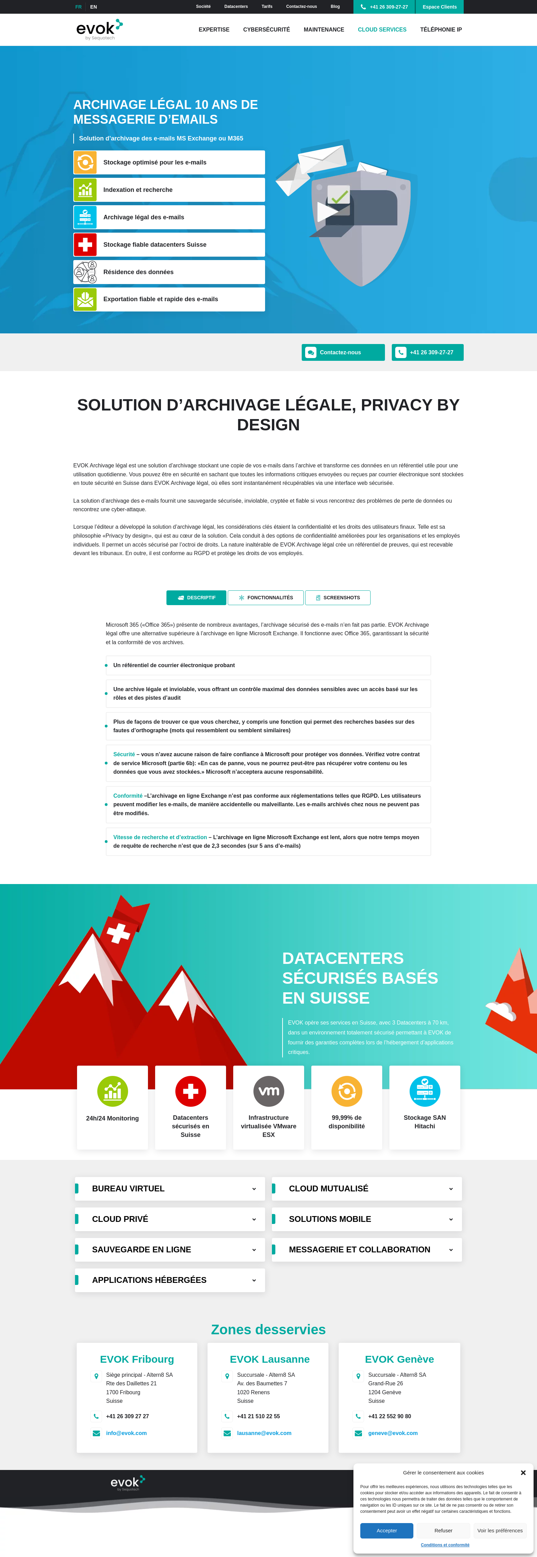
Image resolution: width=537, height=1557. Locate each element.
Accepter (387, 1530)
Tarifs (267, 6)
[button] (523, 1472)
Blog (335, 6)
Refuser (444, 1530)
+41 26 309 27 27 (127, 1416)
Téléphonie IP (441, 30)
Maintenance (324, 30)
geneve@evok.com (393, 1433)
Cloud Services (382, 30)
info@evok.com (126, 1433)
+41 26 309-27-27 (389, 7)
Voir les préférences (500, 1530)
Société (203, 6)
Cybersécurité (266, 30)
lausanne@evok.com (264, 1433)
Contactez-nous (301, 6)
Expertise (214, 30)
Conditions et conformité (445, 1545)
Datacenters (236, 6)
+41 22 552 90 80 (389, 1416)
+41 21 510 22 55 (258, 1416)
